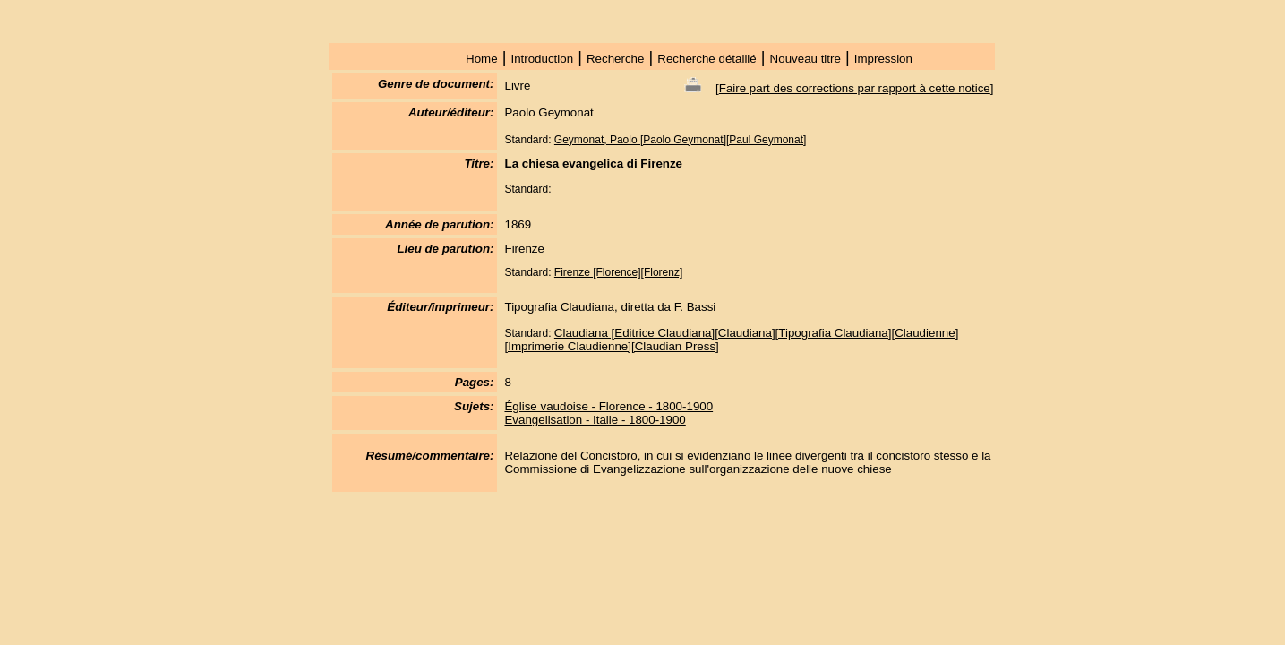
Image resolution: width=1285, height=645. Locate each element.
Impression (883, 58)
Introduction (541, 58)
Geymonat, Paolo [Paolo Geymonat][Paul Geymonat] (680, 139)
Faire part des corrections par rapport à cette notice (854, 88)
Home (482, 58)
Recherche (615, 58)
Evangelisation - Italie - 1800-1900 (594, 419)
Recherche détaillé (706, 58)
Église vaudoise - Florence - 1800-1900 (608, 406)
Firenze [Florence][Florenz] (618, 272)
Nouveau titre (805, 58)
